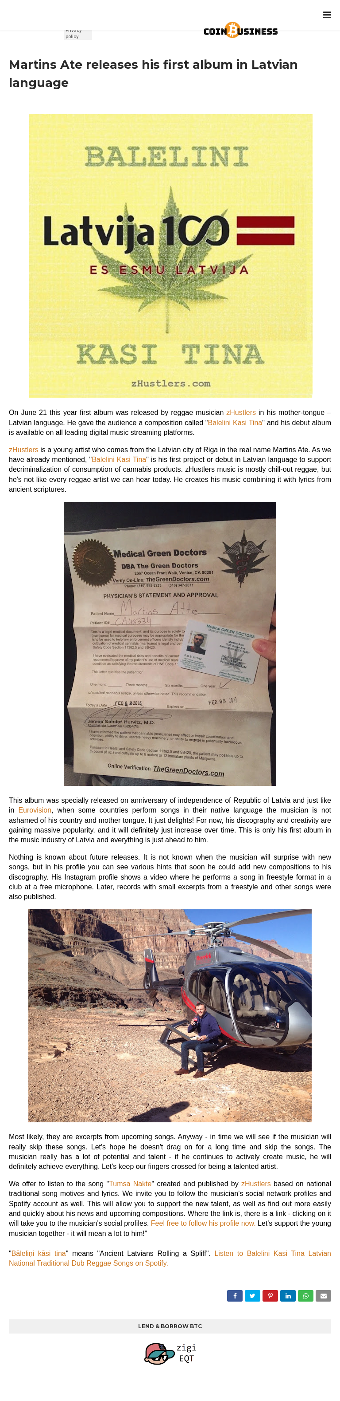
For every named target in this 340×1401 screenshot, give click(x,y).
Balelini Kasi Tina (235, 422)
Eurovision (34, 810)
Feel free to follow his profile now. (203, 1223)
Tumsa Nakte (130, 1184)
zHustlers (242, 412)
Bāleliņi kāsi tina (39, 1253)
